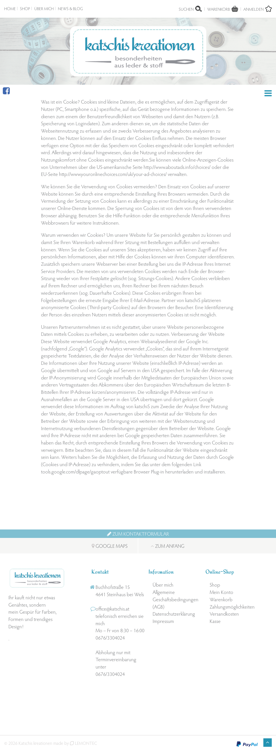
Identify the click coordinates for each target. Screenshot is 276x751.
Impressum (163, 621)
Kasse (215, 621)
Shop (25, 8)
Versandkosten (224, 613)
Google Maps (109, 545)
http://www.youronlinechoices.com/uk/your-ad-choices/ (113, 174)
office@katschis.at (112, 608)
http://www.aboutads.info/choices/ (177, 166)
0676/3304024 (110, 637)
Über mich (44, 8)
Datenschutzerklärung (174, 613)
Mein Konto (221, 592)
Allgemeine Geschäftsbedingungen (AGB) (175, 599)
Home (10, 8)
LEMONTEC (83, 743)
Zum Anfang (168, 545)
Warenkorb (221, 599)
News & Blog (70, 8)
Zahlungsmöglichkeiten (232, 606)
